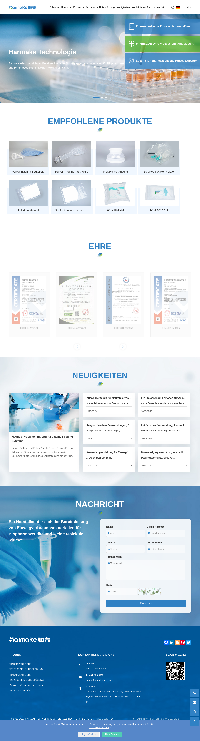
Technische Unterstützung (100, 7)
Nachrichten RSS (153, 719)
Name (109, 527)
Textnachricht (114, 557)
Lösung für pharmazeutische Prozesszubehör (162, 60)
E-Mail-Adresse (156, 527)
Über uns (66, 7)
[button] (96, 98)
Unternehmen (155, 542)
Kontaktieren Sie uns (143, 7)
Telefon (110, 542)
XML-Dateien (172, 719)
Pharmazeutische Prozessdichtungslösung (160, 26)
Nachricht (162, 7)
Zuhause (54, 7)
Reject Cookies (89, 734)
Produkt (78, 7)
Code (109, 585)
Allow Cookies (112, 734)
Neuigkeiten (123, 7)
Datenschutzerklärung (100, 727)
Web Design (103, 719)
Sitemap (138, 719)
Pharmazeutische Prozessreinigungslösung (161, 43)
